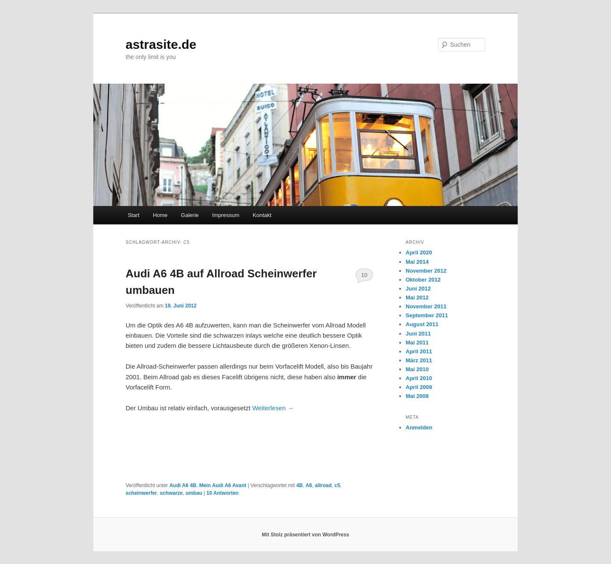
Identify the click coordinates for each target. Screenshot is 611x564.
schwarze (171, 493)
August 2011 (422, 324)
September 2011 (427, 315)
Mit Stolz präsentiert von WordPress (305, 535)
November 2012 (426, 271)
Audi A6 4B (182, 485)
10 (364, 275)
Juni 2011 (418, 333)
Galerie (190, 215)
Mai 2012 (417, 297)
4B (299, 485)
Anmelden (419, 427)
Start (133, 215)
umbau (193, 493)
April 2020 (419, 252)
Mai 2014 (417, 262)
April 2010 (419, 378)
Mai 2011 (417, 342)
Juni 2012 (418, 288)
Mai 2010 (417, 369)
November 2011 (426, 306)
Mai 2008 (417, 396)
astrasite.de (161, 44)
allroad (323, 485)
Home (160, 215)
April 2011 (419, 351)
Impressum (225, 215)
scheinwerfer (141, 493)
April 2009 (419, 387)
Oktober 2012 (423, 279)
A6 (309, 485)
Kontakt (262, 215)
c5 (337, 485)
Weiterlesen (273, 408)
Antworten (223, 493)
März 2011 (419, 360)
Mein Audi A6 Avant (222, 485)
